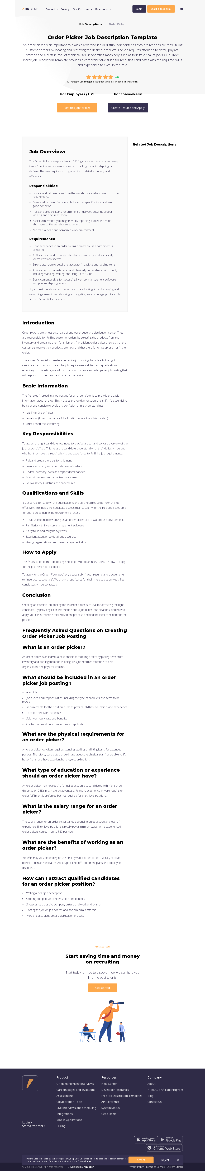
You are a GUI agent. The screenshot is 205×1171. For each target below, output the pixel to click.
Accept (141, 1160)
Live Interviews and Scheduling (76, 1108)
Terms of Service (155, 1166)
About (151, 1084)
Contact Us (154, 1102)
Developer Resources (115, 1090)
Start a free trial (32, 1126)
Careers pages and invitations (75, 1090)
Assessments (64, 1096)
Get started (102, 988)
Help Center (109, 1084)
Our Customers (82, 9)
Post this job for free (77, 108)
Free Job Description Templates (121, 1096)
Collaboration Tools (69, 1102)
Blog (150, 1096)
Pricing (65, 9)
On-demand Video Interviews (75, 1084)
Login (139, 9)
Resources (101, 9)
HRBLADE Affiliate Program (165, 1090)
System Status (110, 1108)
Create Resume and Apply (128, 108)
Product (50, 9)
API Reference (110, 1102)
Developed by (81, 1166)
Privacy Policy (136, 1166)
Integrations (64, 1114)
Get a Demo (109, 1114)
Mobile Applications (69, 1120)
